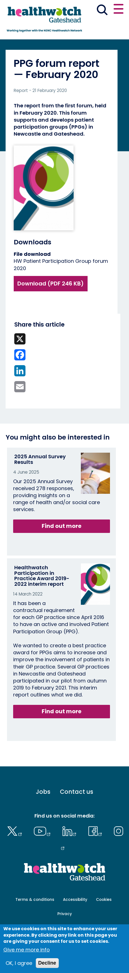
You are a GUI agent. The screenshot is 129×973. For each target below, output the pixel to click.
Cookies (104, 899)
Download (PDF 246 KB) (50, 283)
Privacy (64, 914)
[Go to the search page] (102, 10)
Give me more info (26, 949)
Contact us (76, 792)
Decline (47, 963)
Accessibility (75, 899)
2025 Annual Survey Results (40, 459)
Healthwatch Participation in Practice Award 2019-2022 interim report (41, 575)
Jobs (43, 792)
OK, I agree (19, 963)
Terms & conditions (34, 899)
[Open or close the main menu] (118, 9)
